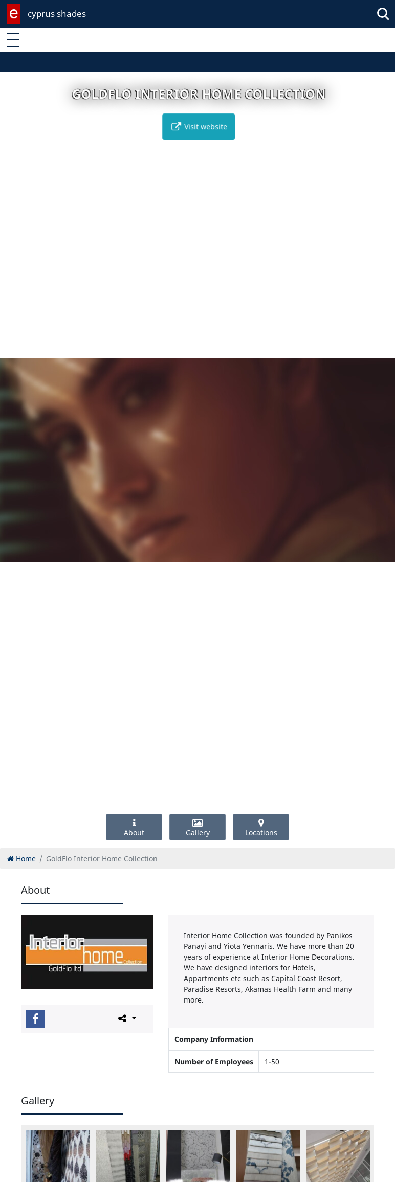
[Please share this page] (126, 1018)
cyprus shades (57, 13)
